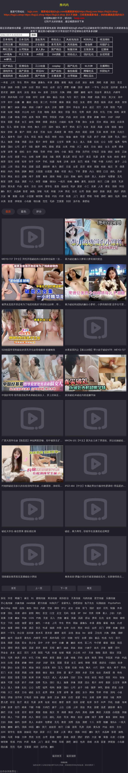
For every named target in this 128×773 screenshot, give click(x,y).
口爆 (107, 181)
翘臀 (61, 107)
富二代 (43, 102)
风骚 (100, 127)
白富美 (120, 122)
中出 (24, 156)
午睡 (101, 161)
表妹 (24, 107)
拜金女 (76, 107)
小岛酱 (27, 201)
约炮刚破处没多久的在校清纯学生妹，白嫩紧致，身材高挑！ (33, 486)
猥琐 (98, 171)
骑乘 (68, 141)
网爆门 (18, 598)
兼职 (110, 196)
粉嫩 (73, 87)
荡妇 (10, 146)
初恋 (75, 102)
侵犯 (22, 151)
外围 (17, 87)
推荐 (3, 161)
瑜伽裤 (88, 44)
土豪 (10, 117)
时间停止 (89, 39)
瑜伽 (68, 136)
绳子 (31, 176)
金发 (108, 618)
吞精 (124, 196)
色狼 (103, 166)
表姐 (31, 107)
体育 (38, 181)
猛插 (103, 102)
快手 (31, 161)
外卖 (119, 608)
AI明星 (40, 54)
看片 (38, 141)
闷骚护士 (105, 44)
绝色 (70, 132)
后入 (52, 618)
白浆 (65, 146)
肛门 (79, 127)
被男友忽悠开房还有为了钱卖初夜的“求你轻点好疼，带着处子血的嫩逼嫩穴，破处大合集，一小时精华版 (56, 304)
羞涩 (82, 196)
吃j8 (73, 186)
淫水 (98, 122)
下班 (77, 171)
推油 (33, 92)
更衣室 (4, 92)
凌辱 (10, 151)
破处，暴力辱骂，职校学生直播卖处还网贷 (87, 531)
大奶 (119, 613)
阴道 (45, 156)
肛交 (45, 613)
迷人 (82, 141)
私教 (68, 196)
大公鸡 (25, 112)
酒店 (112, 82)
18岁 (117, 117)
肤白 (84, 122)
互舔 (98, 132)
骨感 (47, 196)
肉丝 (77, 132)
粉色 (35, 102)
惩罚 (80, 161)
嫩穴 (10, 107)
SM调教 (56, 54)
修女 (121, 127)
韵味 (10, 132)
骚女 (60, 112)
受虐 (17, 122)
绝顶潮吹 (105, 39)
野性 (45, 117)
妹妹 (17, 107)
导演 (3, 176)
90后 (45, 87)
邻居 (63, 171)
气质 (119, 107)
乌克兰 (120, 132)
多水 (84, 107)
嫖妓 (110, 151)
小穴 (44, 127)
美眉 (93, 127)
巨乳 (105, 608)
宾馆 (3, 107)
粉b (3, 127)
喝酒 (17, 112)
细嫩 (45, 181)
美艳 (17, 171)
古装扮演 (89, 49)
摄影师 (46, 166)
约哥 (3, 97)
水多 (35, 132)
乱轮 (96, 141)
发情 (124, 102)
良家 (93, 186)
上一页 (38, 588)
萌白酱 (37, 201)
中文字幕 (24, 54)
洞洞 (29, 132)
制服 (112, 608)
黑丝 (38, 87)
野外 (26, 82)
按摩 (38, 156)
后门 (59, 87)
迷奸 (98, 608)
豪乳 (83, 181)
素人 (105, 613)
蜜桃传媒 (40, 598)
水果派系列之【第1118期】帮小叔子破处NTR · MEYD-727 (95, 349)
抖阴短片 (105, 70)
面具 (53, 112)
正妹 (124, 151)
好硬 (17, 161)
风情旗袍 (72, 44)
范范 (45, 201)
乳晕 (95, 156)
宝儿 (9, 127)
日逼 (68, 166)
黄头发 (11, 186)
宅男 (81, 112)
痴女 (3, 132)
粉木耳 (123, 87)
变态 (119, 82)
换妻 (3, 146)
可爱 (82, 136)
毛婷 (52, 201)
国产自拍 (56, 70)
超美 (31, 117)
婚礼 (112, 171)
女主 (107, 146)
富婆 (10, 201)
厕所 (87, 87)
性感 (62, 97)
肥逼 (58, 146)
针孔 (102, 112)
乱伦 (101, 618)
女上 (75, 141)
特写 (35, 97)
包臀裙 (111, 176)
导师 (42, 151)
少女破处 (40, 44)
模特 (56, 608)
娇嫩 (96, 117)
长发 (86, 127)
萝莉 (94, 618)
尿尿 (79, 186)
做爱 (24, 623)
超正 (91, 107)
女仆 (29, 151)
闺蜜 (90, 97)
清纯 (56, 151)
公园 (3, 166)
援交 (31, 623)
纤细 (49, 151)
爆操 (61, 102)
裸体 (121, 146)
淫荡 (67, 112)
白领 (82, 117)
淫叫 (68, 107)
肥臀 (66, 87)
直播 (3, 618)
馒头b (53, 181)
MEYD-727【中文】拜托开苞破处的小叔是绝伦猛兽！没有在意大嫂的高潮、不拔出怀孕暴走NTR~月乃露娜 (57, 259)
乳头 (117, 136)
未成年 (102, 176)
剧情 (31, 613)
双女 (104, 97)
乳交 (3, 623)
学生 (19, 82)
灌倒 (52, 176)
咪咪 (38, 122)
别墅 (110, 141)
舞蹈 (31, 171)
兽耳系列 (56, 44)
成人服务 (63, 677)
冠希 (110, 136)
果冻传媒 (52, 598)
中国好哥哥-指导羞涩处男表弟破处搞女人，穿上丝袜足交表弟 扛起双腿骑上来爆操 (44, 395)
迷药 (19, 92)
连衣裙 (114, 87)
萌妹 (33, 82)
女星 (75, 166)
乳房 (121, 181)
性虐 (3, 87)
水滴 (3, 201)
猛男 (117, 141)
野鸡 (72, 127)
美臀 (38, 176)
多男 (102, 156)
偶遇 (122, 166)
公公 (103, 141)
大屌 (105, 107)
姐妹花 (64, 186)
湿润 (10, 161)
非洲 (112, 132)
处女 (70, 608)
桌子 (24, 146)
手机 (45, 161)
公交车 (60, 141)
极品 (55, 97)
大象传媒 (19, 603)
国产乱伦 (72, 65)
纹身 (70, 122)
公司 (17, 146)
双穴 (76, 97)
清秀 (10, 181)
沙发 (54, 107)
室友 (3, 122)
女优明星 (105, 54)
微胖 (37, 146)
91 (32, 598)
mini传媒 (31, 603)
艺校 (42, 132)
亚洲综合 (24, 65)
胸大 (37, 127)
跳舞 (24, 171)
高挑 (97, 97)
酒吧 (103, 196)
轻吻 (28, 97)
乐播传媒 (110, 598)
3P (79, 613)
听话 (74, 156)
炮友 (70, 82)
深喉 (39, 191)
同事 (98, 613)
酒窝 (24, 181)
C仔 (22, 97)
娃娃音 (91, 181)
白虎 (77, 82)
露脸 (56, 82)
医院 (112, 107)
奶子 (96, 136)
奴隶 (73, 161)
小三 (86, 186)
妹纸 (31, 122)
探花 (3, 598)
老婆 (17, 156)
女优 (74, 191)
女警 (3, 151)
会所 (52, 87)
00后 (121, 186)
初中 (10, 102)
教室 (3, 181)
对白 (61, 136)
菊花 (70, 151)
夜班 (89, 166)
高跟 (80, 618)
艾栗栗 (60, 201)
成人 (3, 136)
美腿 (73, 618)
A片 (33, 112)
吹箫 (3, 613)
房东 (95, 112)
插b (48, 97)
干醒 (94, 161)
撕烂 (61, 166)
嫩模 (83, 92)
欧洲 (105, 132)
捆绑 (12, 92)
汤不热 (76, 201)
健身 (75, 136)
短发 (109, 156)
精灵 (86, 146)
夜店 (88, 156)
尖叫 (40, 186)
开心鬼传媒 (7, 603)
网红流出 (8, 49)
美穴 (9, 191)
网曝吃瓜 (89, 70)
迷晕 (45, 92)
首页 (13, 588)
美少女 (112, 97)
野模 (89, 196)
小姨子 (39, 107)
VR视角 (8, 54)
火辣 (107, 127)
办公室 (104, 87)
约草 (61, 196)
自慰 (17, 623)
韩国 (15, 608)
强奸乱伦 (89, 54)
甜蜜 (31, 166)
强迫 (17, 166)
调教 (69, 92)
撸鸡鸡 (64, 5)
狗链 (59, 176)
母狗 (124, 141)
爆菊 (63, 82)
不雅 (77, 122)
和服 (53, 191)
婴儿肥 (66, 156)
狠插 (114, 127)
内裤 (103, 136)
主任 (33, 186)
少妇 (112, 613)
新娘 (102, 191)
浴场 (103, 151)
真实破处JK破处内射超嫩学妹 (80, 395)
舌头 (26, 136)
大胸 (62, 92)
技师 (87, 176)
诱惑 (96, 102)
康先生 (107, 92)
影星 (25, 191)
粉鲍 (69, 181)
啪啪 (46, 112)
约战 (68, 117)
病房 (88, 112)
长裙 (3, 112)
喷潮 (16, 127)
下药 (10, 623)
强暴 (89, 141)
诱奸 (116, 191)
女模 (31, 156)
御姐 (115, 618)
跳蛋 (109, 191)
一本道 (4, 82)
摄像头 (41, 82)
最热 (23, 211)
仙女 (49, 132)
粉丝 (116, 156)
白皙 (10, 156)
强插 (114, 186)
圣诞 (110, 102)
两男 (58, 156)
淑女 (84, 82)
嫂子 (117, 161)
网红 (38, 613)
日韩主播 (8, 44)
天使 (39, 112)
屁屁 (84, 132)
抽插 (10, 87)
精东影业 (64, 598)
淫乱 (10, 613)
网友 (10, 176)
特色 (30, 127)
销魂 (17, 117)
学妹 (24, 618)
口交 (52, 613)
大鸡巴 (109, 161)
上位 (124, 161)
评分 (39, 211)
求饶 (77, 151)
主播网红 (105, 65)
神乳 (44, 146)
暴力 (54, 166)
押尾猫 (18, 201)
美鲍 (73, 176)
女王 (24, 122)
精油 (105, 122)
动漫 (73, 613)
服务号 (11, 136)
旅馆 (117, 151)
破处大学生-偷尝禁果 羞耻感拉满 (19, 531)
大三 (79, 146)
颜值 (3, 117)
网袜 (35, 151)
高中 (120, 97)
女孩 (91, 122)
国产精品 (56, 49)
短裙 (10, 112)
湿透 (91, 132)
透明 (89, 102)
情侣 (36, 608)
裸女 (107, 186)
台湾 (81, 191)
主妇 (66, 176)
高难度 (57, 132)
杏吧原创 (77, 603)
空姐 (49, 608)
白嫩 (17, 102)
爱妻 (84, 171)
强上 (3, 141)
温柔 (38, 166)
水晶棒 (17, 191)
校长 (26, 186)
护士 (63, 608)
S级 (31, 146)
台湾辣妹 (24, 49)
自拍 (22, 608)
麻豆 (26, 598)
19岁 (110, 117)
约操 (61, 117)
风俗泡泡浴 (72, 39)
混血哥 (98, 92)
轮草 (24, 161)
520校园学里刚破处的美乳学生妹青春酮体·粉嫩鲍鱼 (28, 349)
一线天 (61, 181)
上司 (12, 82)
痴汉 (110, 166)
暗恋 (47, 136)
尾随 (96, 166)
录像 (17, 141)
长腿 (105, 82)
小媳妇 (62, 122)
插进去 (53, 122)
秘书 (90, 92)
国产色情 (40, 75)
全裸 (42, 97)
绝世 (54, 136)
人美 (100, 186)
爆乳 (38, 623)
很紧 (45, 122)
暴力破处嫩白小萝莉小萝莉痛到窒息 (83, 259)
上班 (10, 166)
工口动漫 (40, 65)
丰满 (49, 82)
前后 (17, 176)
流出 (31, 141)
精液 (87, 161)
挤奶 (123, 191)
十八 (31, 181)
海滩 (59, 161)
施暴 (10, 141)
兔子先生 (89, 603)
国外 (51, 127)
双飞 (84, 608)
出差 (22, 196)
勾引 (69, 97)
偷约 (80, 176)
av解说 (8, 59)
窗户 (22, 132)
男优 (67, 191)
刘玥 (68, 201)
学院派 (53, 117)
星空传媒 (99, 598)
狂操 (23, 127)
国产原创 (24, 70)
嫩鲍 (76, 181)
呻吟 (103, 117)
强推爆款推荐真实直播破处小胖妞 (19, 576)
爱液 (89, 117)
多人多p (40, 49)
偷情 (122, 618)
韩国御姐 (24, 44)
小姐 (63, 151)
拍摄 (52, 161)
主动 (93, 146)
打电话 (95, 151)
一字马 (95, 87)
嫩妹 (17, 618)
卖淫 (82, 166)
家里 (123, 112)
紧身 (3, 156)
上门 (75, 196)
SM (84, 613)
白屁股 (48, 171)
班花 (33, 136)
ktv (39, 92)
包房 (117, 196)
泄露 (24, 141)
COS (31, 618)
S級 (52, 156)
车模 (96, 196)
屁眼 (10, 122)
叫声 (38, 161)
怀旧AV (40, 70)
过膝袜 (105, 49)
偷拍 (29, 608)
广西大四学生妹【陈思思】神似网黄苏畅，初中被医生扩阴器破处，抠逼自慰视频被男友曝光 (49, 440)
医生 (74, 112)
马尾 (46, 191)
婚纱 (95, 191)
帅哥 (45, 141)
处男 (114, 146)
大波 (3, 196)
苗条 (83, 97)
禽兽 (45, 176)
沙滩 (66, 161)
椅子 (65, 127)
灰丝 (75, 117)
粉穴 (100, 181)
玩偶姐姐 (101, 603)
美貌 (56, 171)
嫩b (3, 191)
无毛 (119, 176)
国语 (80, 87)
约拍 (54, 196)
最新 (52, 141)
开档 (24, 117)
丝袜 (77, 608)
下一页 (63, 588)
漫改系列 (40, 39)
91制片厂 (54, 603)
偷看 (91, 82)
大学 (3, 102)
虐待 (24, 613)
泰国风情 (8, 75)
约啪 (72, 146)
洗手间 (85, 151)
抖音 (10, 598)
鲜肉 (116, 112)
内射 (42, 608)
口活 (105, 171)
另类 (91, 613)
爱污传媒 (42, 603)
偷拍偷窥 (72, 70)
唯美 (38, 117)
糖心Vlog (5, 608)
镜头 (58, 127)
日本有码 (8, 39)
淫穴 (98, 107)
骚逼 (68, 102)
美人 (94, 176)
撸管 (123, 156)
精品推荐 (24, 75)
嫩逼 (66, 618)
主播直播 (56, 75)
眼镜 (51, 146)
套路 (56, 186)
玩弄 (89, 136)
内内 (10, 171)
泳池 (26, 92)
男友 (24, 166)
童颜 (15, 196)
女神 (24, 87)
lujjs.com (33, 11)
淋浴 (112, 122)
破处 (100, 146)
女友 (82, 102)
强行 (124, 136)
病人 (70, 171)
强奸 (91, 608)
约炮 (38, 618)
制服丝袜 (72, 49)
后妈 (3, 186)
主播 (10, 618)
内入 (91, 171)
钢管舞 (39, 196)
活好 (19, 136)
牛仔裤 (53, 102)
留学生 (48, 186)
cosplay (56, 65)
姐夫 (47, 107)
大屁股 (39, 171)
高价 (119, 171)
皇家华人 (66, 603)
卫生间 (53, 92)
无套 (45, 618)
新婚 (88, 191)
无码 (66, 613)
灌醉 (76, 92)
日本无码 (24, 39)
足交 (59, 613)
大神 (60, 191)
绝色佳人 (56, 39)
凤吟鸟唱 (12, 97)
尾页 (89, 588)
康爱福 (85, 201)
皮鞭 (24, 176)
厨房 (117, 102)
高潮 (17, 613)
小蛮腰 (30, 196)
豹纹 (3, 171)
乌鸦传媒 (87, 598)
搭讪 (87, 618)
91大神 (89, 65)
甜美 (114, 181)
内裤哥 (116, 92)
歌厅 (81, 156)
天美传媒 (75, 598)
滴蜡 (98, 82)
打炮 (109, 112)
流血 (17, 181)
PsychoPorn (114, 603)
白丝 (31, 87)
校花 (40, 136)
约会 (19, 186)
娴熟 (32, 191)
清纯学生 (8, 70)
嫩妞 (29, 102)
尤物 (59, 618)
